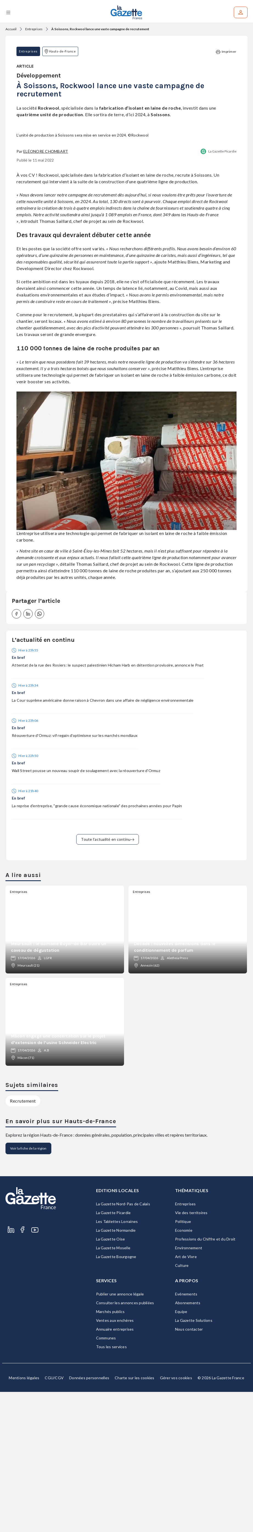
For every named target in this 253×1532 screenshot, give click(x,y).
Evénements (186, 1434)
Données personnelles (89, 1518)
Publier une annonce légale (120, 1434)
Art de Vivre (186, 1396)
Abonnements (188, 1443)
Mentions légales (24, 1518)
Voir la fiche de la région (28, 1288)
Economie (183, 1370)
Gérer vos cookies (176, 1518)
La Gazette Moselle (113, 1388)
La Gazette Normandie (116, 1370)
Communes (106, 1478)
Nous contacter (189, 1469)
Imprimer (226, 51)
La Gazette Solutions (193, 1460)
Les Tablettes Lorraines (117, 1361)
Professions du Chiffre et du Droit (205, 1379)
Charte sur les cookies (134, 1518)
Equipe (181, 1451)
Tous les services (111, 1486)
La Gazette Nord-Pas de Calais (123, 1344)
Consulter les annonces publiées (125, 1443)
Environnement (188, 1388)
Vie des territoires (191, 1352)
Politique (183, 1361)
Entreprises (34, 29)
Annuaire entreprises (115, 1469)
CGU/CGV (54, 1518)
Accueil (10, 29)
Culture (182, 1405)
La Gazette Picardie (222, 292)
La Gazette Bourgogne (116, 1396)
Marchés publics (110, 1451)
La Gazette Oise (110, 1379)
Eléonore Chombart (45, 291)
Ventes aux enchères (115, 1460)
